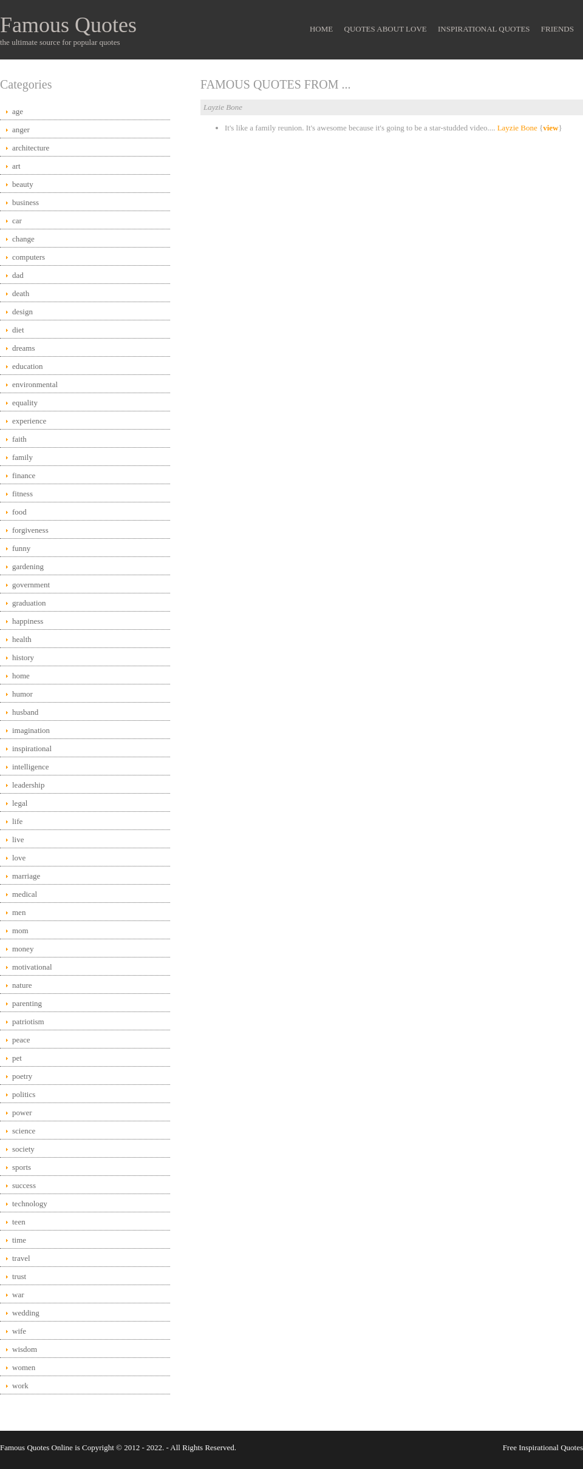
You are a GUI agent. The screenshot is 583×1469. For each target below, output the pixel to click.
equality (25, 402)
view (550, 127)
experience (29, 420)
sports (21, 1167)
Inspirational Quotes (484, 28)
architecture (30, 147)
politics (23, 1094)
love (19, 857)
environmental (35, 384)
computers (28, 257)
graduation (29, 602)
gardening (28, 566)
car (17, 220)
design (22, 311)
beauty (22, 184)
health (22, 639)
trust (19, 1276)
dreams (23, 348)
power (22, 1112)
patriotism (28, 1021)
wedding (25, 1312)
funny (21, 548)
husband (25, 712)
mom (20, 930)
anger (21, 129)
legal (19, 803)
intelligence (30, 766)
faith (19, 439)
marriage (26, 875)
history (23, 657)
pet (17, 1057)
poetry (22, 1076)
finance (23, 475)
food (19, 511)
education (27, 366)
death (20, 293)
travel (21, 1258)
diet (18, 329)
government (31, 584)
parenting (27, 1003)
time (19, 1239)
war (18, 1294)
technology (29, 1203)
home (21, 675)
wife (19, 1331)
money (22, 948)
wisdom (24, 1349)
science (23, 1130)
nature (22, 985)
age (17, 111)
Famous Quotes (68, 25)
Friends (557, 28)
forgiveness (30, 530)
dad (18, 275)
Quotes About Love (385, 28)
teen (19, 1221)
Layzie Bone (517, 127)
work (20, 1385)
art (16, 166)
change (23, 238)
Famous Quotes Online (36, 1447)
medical (24, 894)
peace (21, 1039)
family (22, 457)
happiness (27, 621)
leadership (28, 784)
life (17, 821)
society (23, 1148)
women (23, 1367)
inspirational (32, 748)
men (19, 912)
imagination (31, 730)
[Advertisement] (391, 235)
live (18, 839)
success (24, 1185)
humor (22, 693)
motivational (32, 966)
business (25, 202)
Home (321, 28)
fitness (22, 493)
